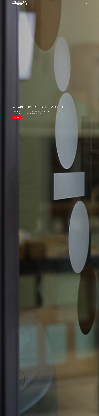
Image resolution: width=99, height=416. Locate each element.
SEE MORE (16, 117)
